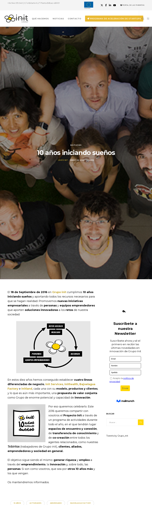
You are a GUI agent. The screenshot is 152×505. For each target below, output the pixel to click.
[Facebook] (106, 5)
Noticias (76, 145)
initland (26, 388)
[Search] (141, 18)
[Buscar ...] (125, 422)
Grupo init (63, 160)
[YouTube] (114, 5)
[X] (102, 5)
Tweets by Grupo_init (117, 435)
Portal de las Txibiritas (132, 5)
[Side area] (147, 18)
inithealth (71, 384)
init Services (54, 384)
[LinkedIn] (110, 5)
